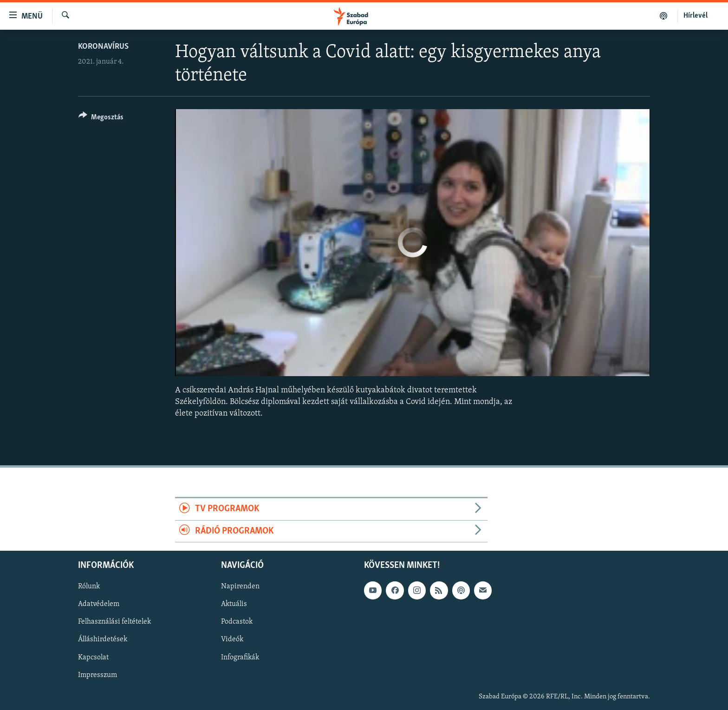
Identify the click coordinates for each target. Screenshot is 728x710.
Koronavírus (103, 46)
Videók (232, 640)
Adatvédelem (98, 604)
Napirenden (240, 586)
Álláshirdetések (102, 640)
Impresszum (97, 675)
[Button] (101, 118)
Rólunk (89, 586)
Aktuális (234, 604)
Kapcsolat (93, 657)
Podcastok (237, 622)
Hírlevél (695, 16)
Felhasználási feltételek (114, 622)
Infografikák (240, 657)
